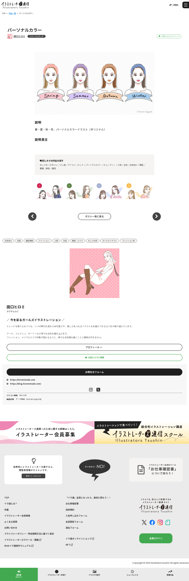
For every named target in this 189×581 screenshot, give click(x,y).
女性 (125, 164)
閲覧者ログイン (19, 573)
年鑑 (6, 509)
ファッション (43, 240)
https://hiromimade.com (21, 379)
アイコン (72, 164)
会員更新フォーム (74, 521)
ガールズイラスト (109, 240)
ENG (176, 4)
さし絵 (63, 164)
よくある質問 (10, 521)
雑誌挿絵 (29, 240)
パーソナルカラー (94, 164)
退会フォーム (72, 527)
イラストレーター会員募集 (17, 515)
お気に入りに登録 (94, 357)
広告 (19, 240)
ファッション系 (128, 240)
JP (170, 4)
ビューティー (109, 164)
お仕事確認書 (72, 503)
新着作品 (170, 572)
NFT (69, 544)
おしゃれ (44, 164)
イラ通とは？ (10, 503)
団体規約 (70, 509)
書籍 (42, 168)
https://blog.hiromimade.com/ (24, 383)
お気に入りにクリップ (169, 36)
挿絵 (141, 164)
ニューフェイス (132, 572)
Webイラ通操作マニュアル (18, 545)
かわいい (54, 164)
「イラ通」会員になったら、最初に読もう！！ (88, 497)
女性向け (133, 164)
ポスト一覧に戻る (94, 216)
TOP (6, 497)
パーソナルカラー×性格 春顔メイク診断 (49, 189)
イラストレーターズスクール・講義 (22, 539)
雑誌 (54, 168)
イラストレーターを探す (57, 572)
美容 (48, 168)
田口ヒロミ (19, 36)
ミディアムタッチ (36, 36)
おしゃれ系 (92, 240)
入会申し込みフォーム (76, 515)
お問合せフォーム (94, 372)
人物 (119, 164)
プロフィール (94, 347)
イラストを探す (94, 572)
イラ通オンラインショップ (80, 538)
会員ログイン (155, 538)
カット (81, 164)
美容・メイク (77, 240)
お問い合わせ (10, 527)
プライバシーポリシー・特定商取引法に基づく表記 (29, 533)
